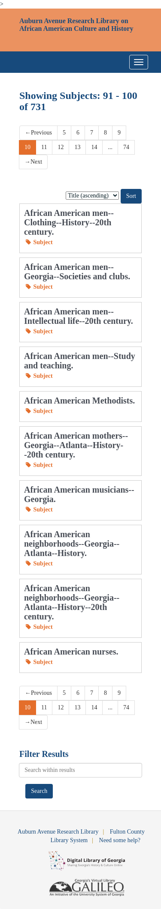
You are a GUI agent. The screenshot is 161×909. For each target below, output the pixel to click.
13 (77, 147)
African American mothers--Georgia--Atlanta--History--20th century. (76, 445)
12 (61, 147)
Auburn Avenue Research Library (58, 831)
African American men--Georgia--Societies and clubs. (77, 271)
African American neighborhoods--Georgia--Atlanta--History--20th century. (71, 602)
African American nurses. (71, 651)
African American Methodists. (79, 400)
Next (33, 161)
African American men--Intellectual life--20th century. (78, 316)
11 (44, 147)
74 (126, 147)
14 (94, 147)
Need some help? (119, 840)
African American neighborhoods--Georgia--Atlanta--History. (71, 543)
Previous (38, 132)
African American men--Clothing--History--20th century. (69, 222)
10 (27, 147)
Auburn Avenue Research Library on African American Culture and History (76, 24)
